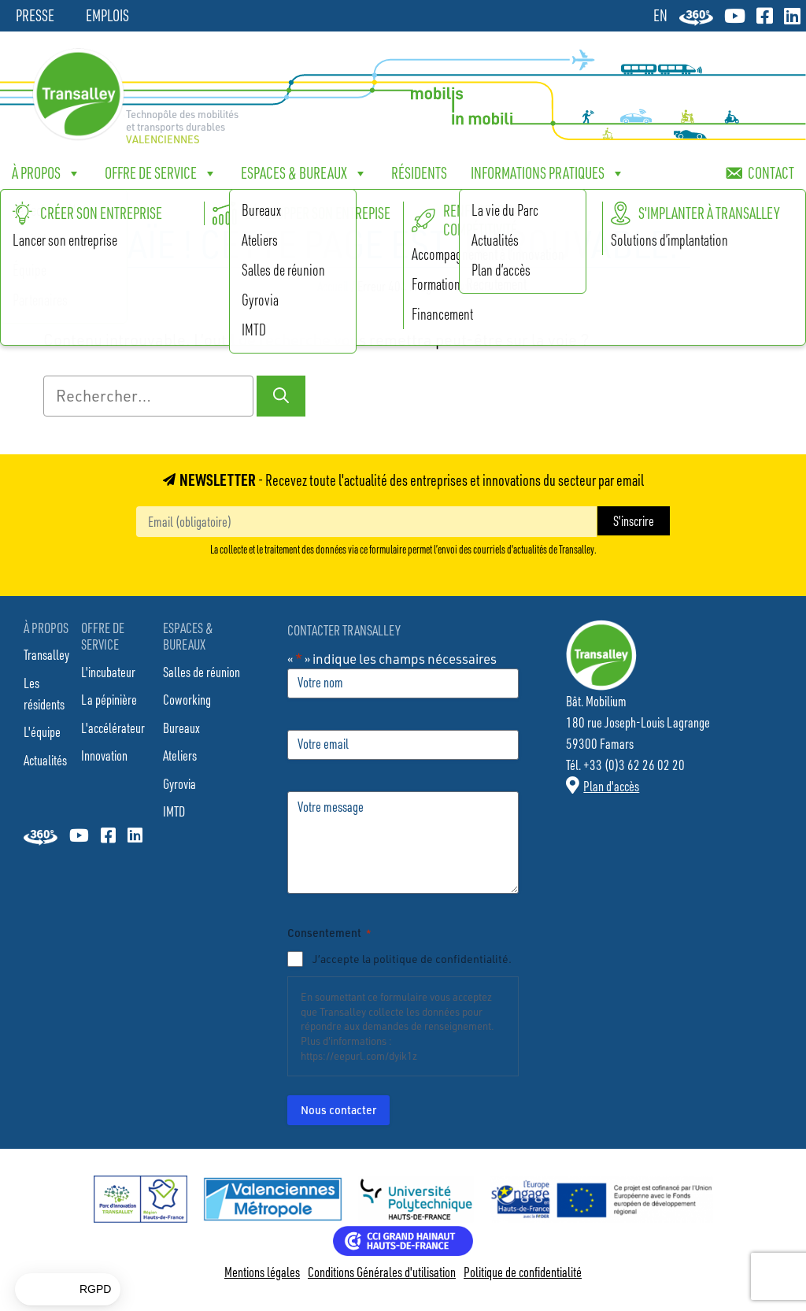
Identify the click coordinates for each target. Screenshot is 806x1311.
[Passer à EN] (660, 15)
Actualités (45, 759)
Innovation (104, 755)
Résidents (419, 173)
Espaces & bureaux (304, 173)
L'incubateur (108, 671)
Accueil (333, 285)
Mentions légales (262, 1271)
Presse (35, 15)
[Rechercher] (281, 396)
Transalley (46, 654)
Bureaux (181, 727)
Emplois (107, 15)
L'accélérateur (113, 727)
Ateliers (180, 755)
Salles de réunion (201, 671)
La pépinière (109, 699)
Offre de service (161, 173)
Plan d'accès (611, 785)
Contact (771, 173)
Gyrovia (179, 783)
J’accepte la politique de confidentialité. (412, 958)
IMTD (174, 811)
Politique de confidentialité (523, 1271)
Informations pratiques (548, 173)
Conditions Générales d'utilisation (382, 1271)
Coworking (187, 699)
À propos (46, 173)
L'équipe (42, 731)
